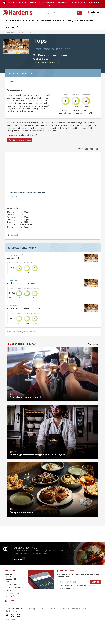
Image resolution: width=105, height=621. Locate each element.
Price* (11, 263)
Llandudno (25, 32)
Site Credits (11, 619)
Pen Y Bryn (12, 305)
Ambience (86, 94)
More (15, 27)
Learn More (18, 559)
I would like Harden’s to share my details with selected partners (76, 587)
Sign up (95, 582)
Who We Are (45, 20)
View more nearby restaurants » (21, 331)
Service (76, 94)
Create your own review (20, 140)
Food (65, 94)
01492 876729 (14, 196)
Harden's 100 (58, 20)
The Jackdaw (12, 280)
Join (99, 12)
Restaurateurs (12, 611)
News (7, 27)
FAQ (42, 608)
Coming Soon (72, 20)
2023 (11, 82)
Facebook (12, 235)
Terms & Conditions (58, 608)
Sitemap (31, 608)
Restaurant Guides (14, 20)
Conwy (17, 32)
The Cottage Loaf (15, 255)
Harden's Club (32, 20)
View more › (93, 344)
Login (91, 12)
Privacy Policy (78, 608)
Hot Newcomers (87, 20)
